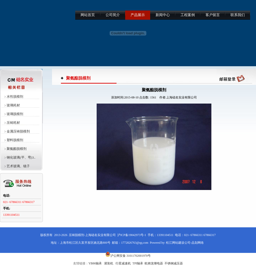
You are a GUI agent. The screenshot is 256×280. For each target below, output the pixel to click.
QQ (232, 78)
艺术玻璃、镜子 (18, 166)
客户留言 (213, 15)
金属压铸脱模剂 (18, 131)
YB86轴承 (95, 263)
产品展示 (138, 15)
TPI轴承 (137, 263)
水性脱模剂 (15, 96)
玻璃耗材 (13, 105)
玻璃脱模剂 (15, 114)
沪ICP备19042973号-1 (131, 235)
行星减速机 (123, 263)
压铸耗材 (13, 123)
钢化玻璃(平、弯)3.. (21, 157)
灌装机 (108, 263)
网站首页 (88, 15)
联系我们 (238, 15)
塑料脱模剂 (15, 140)
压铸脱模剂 (76, 235)
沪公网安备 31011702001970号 (128, 255)
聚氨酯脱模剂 (17, 149)
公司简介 (113, 15)
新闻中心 (163, 15)
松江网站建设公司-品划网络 (185, 242)
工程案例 (188, 15)
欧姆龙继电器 (154, 263)
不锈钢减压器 (173, 263)
